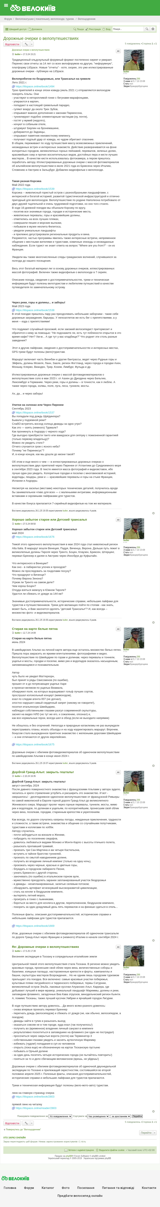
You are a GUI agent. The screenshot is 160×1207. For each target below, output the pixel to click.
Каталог (48, 1188)
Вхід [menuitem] (108, 29)
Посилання (85, 1188)
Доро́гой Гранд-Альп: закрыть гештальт (43, 772)
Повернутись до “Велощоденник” (23, 1129)
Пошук (147, 28)
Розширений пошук (153, 28)
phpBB (69, 1156)
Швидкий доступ (17, 29)
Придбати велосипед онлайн (80, 1196)
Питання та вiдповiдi (118, 1188)
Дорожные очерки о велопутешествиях (41, 38)
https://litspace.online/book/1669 (35, 925)
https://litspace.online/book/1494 (35, 86)
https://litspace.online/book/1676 (35, 536)
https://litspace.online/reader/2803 (36, 1108)
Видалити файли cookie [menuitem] (112, 1150)
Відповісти (12, 44)
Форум (29, 1188)
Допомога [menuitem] (37, 29)
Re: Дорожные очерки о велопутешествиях (45, 946)
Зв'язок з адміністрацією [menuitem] (81, 1150)
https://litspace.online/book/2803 (35, 1096)
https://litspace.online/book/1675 (35, 744)
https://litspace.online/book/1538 (35, 310)
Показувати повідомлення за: (44, 1116)
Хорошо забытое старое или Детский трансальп (49, 519)
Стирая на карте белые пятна (35, 629)
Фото (66, 1188)
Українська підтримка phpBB (97, 1158)
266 (138, 79)
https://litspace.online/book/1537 (35, 412)
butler (126, 71)
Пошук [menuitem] (80, 29)
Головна (10, 1188)
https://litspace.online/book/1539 (35, 188)
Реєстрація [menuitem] (95, 29)
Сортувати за (91, 1116)
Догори (153, 513)
